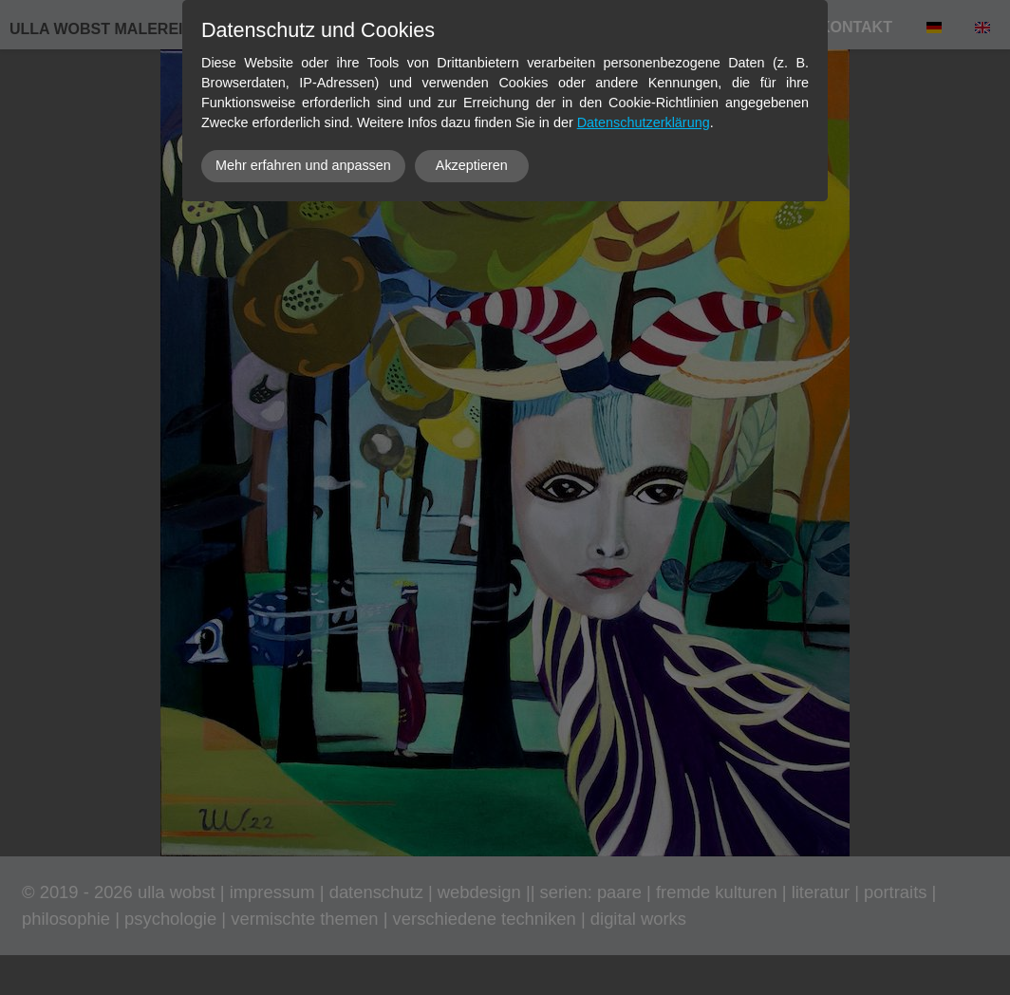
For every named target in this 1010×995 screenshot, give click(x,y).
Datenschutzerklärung (643, 122)
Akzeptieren (472, 165)
